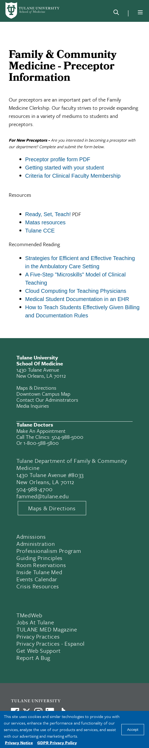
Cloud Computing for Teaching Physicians (75, 291)
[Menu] (140, 12)
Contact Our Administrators (47, 399)
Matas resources (45, 222)
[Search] (116, 13)
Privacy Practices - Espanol (50, 643)
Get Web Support (38, 650)
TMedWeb (29, 615)
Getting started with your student (64, 168)
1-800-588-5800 (41, 442)
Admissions (31, 536)
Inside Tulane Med (39, 572)
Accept (132, 730)
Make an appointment (41, 430)
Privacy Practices (38, 636)
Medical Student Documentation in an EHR (77, 299)
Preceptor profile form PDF (57, 159)
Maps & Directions (36, 387)
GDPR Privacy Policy (57, 743)
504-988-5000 (67, 436)
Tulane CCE (40, 231)
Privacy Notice (19, 743)
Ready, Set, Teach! (48, 214)
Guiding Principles (39, 558)
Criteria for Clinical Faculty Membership (73, 176)
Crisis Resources (37, 586)
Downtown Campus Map (43, 393)
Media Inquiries (32, 405)
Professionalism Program (48, 551)
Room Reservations (41, 565)
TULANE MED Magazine (46, 629)
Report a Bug (33, 658)
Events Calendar (36, 579)
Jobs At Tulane (35, 622)
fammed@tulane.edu (42, 496)
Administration (35, 544)
